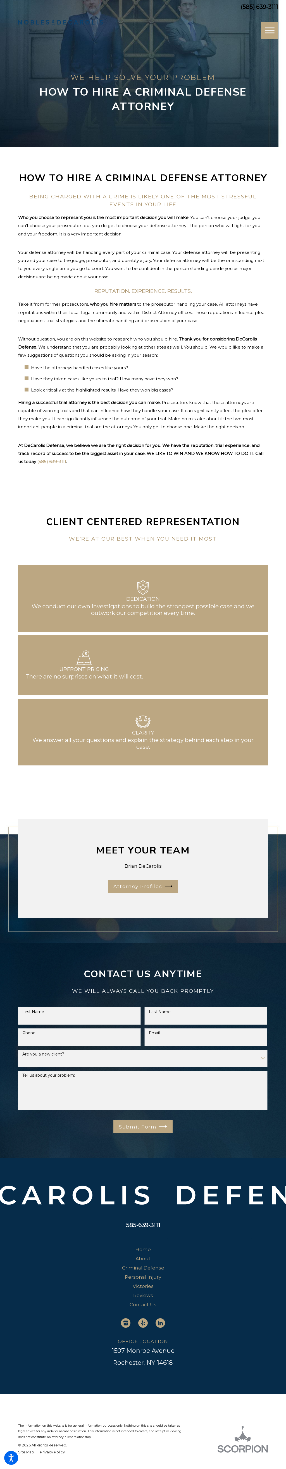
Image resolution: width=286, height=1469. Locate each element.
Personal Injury (143, 1277)
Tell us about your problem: (48, 1075)
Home (143, 1249)
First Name (33, 1012)
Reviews (143, 1295)
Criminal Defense (143, 1268)
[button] (11, 1458)
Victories (143, 1286)
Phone (28, 1033)
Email (154, 1033)
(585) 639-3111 (259, 7)
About (143, 1258)
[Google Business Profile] (125, 1323)
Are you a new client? (43, 1054)
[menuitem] (143, 1249)
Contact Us (143, 1304)
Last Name (160, 1012)
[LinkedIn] (160, 1323)
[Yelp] (143, 1323)
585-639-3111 (143, 1225)
